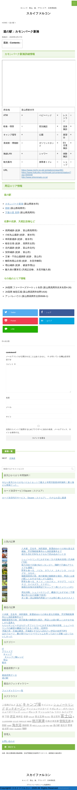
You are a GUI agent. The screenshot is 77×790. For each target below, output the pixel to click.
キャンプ (7, 654)
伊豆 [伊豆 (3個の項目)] (13, 716)
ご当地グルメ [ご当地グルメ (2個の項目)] (9, 705)
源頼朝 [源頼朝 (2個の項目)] (25, 725)
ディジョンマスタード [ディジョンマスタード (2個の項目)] (37, 709)
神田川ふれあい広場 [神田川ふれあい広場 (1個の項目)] (38, 726)
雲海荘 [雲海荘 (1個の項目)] (11, 729)
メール (9, 407)
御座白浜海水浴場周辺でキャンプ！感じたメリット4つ (47, 587)
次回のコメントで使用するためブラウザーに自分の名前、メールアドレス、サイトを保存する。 (38, 431)
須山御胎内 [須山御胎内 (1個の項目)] (18, 729)
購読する (10, 747)
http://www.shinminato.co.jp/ (34, 177)
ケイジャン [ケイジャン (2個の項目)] (47, 705)
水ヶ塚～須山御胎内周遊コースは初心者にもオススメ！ (47, 598)
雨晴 (7, 208)
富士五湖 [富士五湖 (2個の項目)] (39, 717)
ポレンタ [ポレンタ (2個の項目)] (33, 712)
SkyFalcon (63, 788)
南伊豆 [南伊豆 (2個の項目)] (19, 717)
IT (3, 649)
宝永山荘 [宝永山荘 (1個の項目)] (31, 717)
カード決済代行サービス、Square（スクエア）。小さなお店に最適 (34, 498)
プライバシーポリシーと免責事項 (38, 785)
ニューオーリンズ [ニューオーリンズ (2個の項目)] (11, 712)
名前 (8, 398)
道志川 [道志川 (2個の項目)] (63, 725)
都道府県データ (9, 675)
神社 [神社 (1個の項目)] (47, 726)
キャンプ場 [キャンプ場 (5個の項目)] (32, 704)
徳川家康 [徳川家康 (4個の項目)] (38, 721)
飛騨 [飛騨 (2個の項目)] (24, 729)
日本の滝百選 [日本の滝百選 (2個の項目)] (52, 721)
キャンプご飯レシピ (14, 657)
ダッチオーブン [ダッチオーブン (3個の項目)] (15, 708)
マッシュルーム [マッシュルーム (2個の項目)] (46, 712)
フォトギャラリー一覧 (12, 690)
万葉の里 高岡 (12, 212)
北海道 (12, 458)
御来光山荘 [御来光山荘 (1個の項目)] (23, 721)
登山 (5, 660)
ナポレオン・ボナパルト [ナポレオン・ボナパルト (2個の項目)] (61, 709)
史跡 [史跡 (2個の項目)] (25, 717)
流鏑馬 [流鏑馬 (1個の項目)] (9, 726)
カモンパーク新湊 (14, 204)
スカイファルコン (38, 13)
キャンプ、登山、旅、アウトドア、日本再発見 (38, 780)
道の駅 (5, 678)
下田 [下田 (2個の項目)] (7, 717)
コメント (11, 364)
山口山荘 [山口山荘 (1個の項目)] (16, 721)
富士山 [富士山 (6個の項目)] (66, 716)
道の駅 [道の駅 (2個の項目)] (56, 725)
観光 (4, 662)
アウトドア (7, 651)
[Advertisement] (38, 519)
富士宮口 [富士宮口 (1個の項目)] (47, 717)
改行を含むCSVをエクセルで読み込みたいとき (43, 554)
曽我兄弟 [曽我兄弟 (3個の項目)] (65, 721)
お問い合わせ (8, 741)
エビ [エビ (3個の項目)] (19, 704)
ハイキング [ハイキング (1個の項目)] (24, 712)
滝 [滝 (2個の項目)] (31, 725)
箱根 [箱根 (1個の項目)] (51, 726)
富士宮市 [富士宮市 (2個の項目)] (55, 717)
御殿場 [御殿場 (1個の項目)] (29, 721)
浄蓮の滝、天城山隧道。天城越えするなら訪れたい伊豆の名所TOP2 (34, 631)
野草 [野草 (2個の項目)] (70, 725)
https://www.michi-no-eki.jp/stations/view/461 (42, 170)
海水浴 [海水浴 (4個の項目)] (17, 725)
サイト (9, 417)
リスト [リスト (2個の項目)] (57, 712)
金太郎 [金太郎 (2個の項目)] (5, 729)
